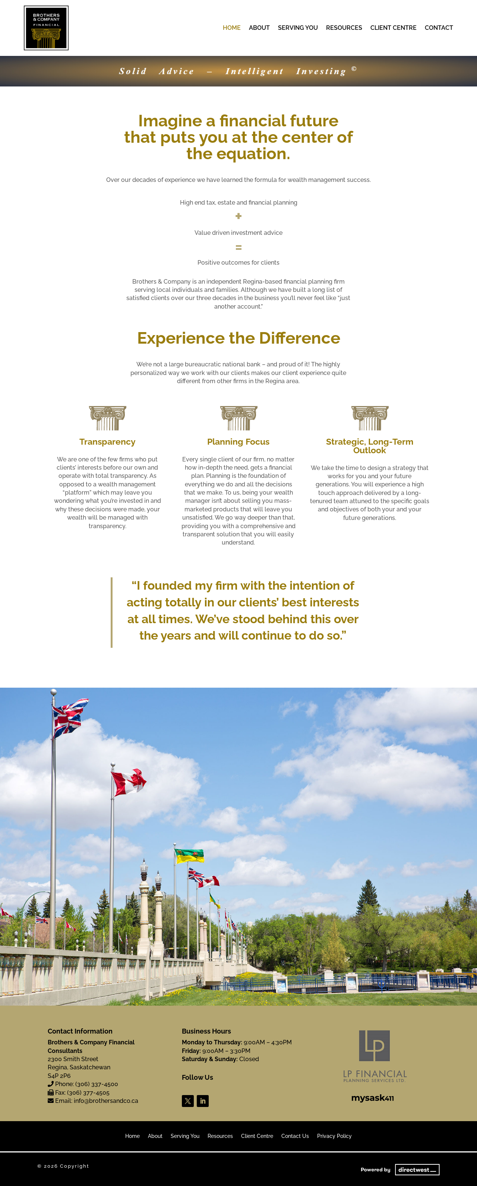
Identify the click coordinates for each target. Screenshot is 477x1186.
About (259, 28)
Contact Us (295, 1136)
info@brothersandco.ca (106, 1100)
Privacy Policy (334, 1136)
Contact (439, 28)
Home (232, 28)
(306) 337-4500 (96, 1084)
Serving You (298, 28)
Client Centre (393, 28)
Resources (344, 28)
